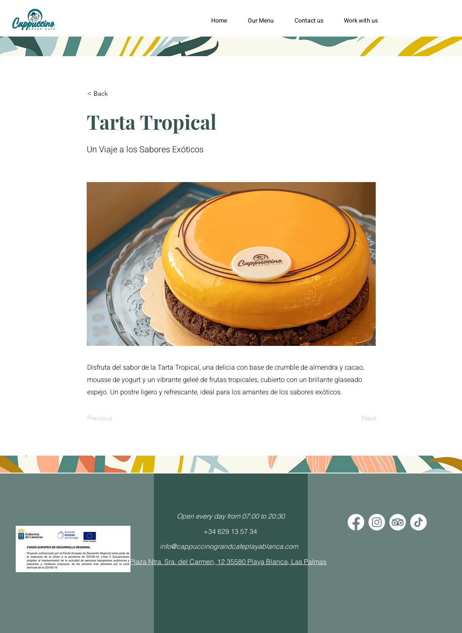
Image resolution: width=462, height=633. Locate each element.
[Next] (355, 418)
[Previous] (115, 418)
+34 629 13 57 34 (230, 531)
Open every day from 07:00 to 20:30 (231, 516)
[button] (264, 21)
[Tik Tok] (418, 522)
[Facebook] (356, 522)
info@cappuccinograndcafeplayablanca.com (229, 546)
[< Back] (115, 93)
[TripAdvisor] (397, 522)
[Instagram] (376, 522)
